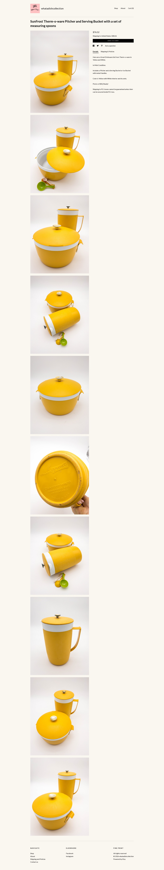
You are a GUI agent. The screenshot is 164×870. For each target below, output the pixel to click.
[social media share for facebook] (94, 46)
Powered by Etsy (119, 859)
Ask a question (110, 46)
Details (96, 51)
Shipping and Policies (37, 859)
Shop (116, 8)
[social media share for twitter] (98, 46)
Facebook (69, 853)
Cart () (131, 8)
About (123, 8)
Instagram (69, 856)
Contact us (34, 862)
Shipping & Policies (107, 51)
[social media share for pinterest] (102, 46)
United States (106, 36)
